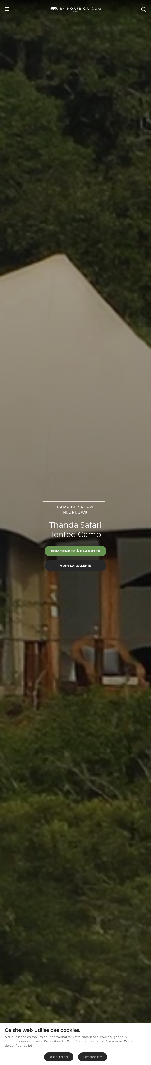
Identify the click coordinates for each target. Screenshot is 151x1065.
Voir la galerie (75, 565)
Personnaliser (92, 1057)
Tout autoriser (58, 1057)
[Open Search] (143, 9)
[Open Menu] (7, 9)
